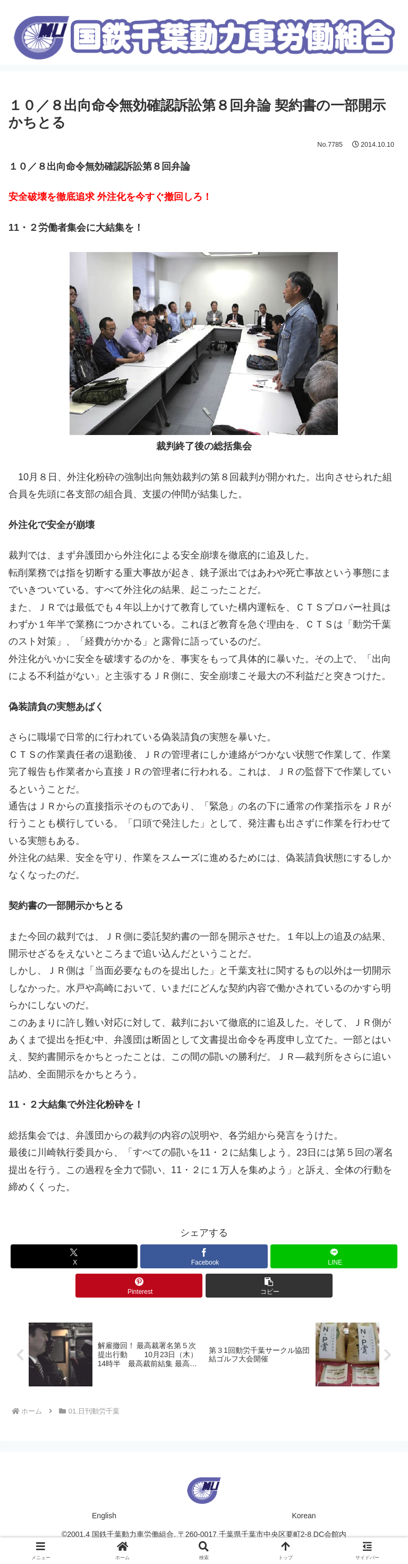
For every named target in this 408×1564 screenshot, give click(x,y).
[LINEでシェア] (333, 1256)
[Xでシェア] (74, 1256)
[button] (269, 1286)
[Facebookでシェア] (203, 1256)
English (104, 1516)
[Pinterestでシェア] (138, 1286)
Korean (304, 1516)
